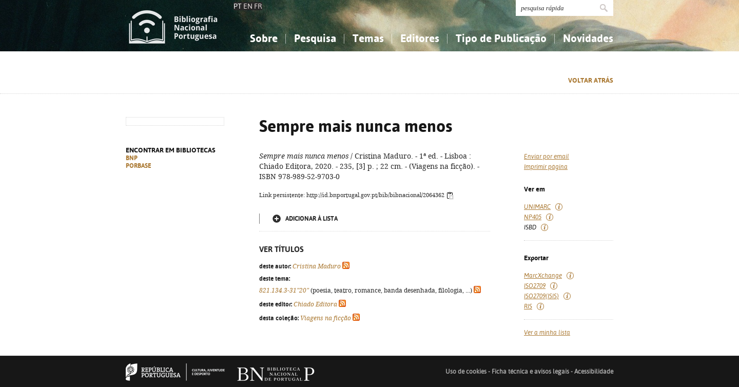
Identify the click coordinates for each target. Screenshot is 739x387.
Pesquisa (315, 38)
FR (258, 6)
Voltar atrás (590, 80)
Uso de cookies (466, 371)
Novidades (588, 38)
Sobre (264, 38)
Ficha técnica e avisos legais (530, 371)
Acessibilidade (593, 371)
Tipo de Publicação (501, 38)
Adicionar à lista (311, 218)
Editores (419, 38)
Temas (368, 38)
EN (247, 6)
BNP (132, 158)
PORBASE (138, 165)
